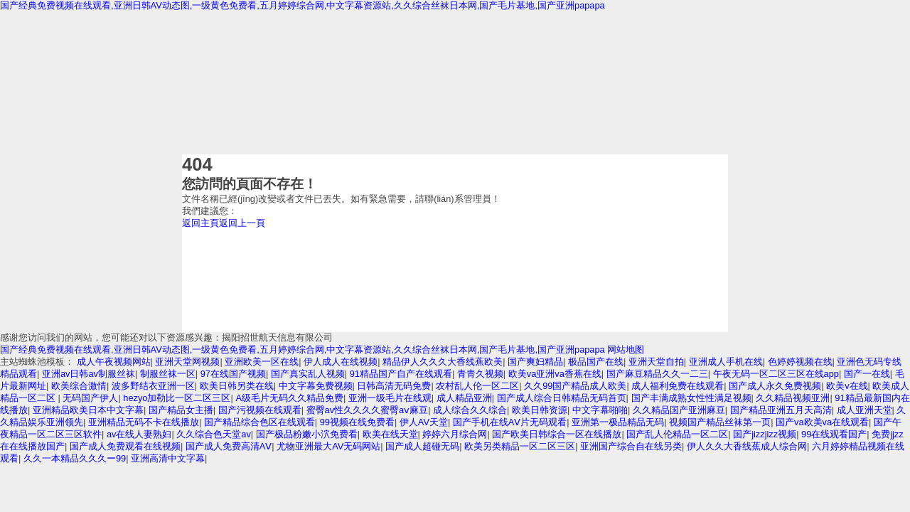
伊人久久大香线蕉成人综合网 (747, 446)
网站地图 (625, 349)
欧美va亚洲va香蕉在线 (554, 373)
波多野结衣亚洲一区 (153, 385)
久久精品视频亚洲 (793, 398)
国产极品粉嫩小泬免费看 (307, 434)
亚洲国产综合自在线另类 (631, 446)
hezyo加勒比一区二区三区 (176, 398)
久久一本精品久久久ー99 (74, 458)
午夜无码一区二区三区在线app (776, 373)
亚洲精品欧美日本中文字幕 (88, 410)
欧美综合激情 (79, 385)
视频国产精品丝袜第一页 (720, 422)
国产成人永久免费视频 (775, 385)
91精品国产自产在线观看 (401, 373)
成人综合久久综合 (470, 410)
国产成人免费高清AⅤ (229, 446)
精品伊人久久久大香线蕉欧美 (442, 361)
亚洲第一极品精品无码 (618, 422)
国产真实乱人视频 (308, 373)
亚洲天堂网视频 (187, 361)
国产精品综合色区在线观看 (259, 422)
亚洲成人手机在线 (726, 361)
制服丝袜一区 (168, 373)
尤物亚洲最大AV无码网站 (328, 446)
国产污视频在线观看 (259, 410)
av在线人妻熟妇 (139, 434)
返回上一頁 (242, 223)
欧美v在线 (846, 385)
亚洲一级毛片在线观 (390, 398)
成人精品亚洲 (464, 398)
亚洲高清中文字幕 (168, 458)
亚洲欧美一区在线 (262, 361)
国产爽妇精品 (535, 361)
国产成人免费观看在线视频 (125, 446)
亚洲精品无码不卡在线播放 (143, 422)
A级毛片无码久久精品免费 (289, 398)
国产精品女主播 (181, 410)
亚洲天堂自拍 (656, 361)
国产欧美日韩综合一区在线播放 (556, 434)
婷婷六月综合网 (454, 434)
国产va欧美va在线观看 (822, 422)
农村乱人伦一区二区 (477, 385)
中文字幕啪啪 (600, 410)
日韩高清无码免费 (394, 385)
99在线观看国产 (834, 434)
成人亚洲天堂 (864, 410)
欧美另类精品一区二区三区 (519, 446)
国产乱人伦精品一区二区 (677, 434)
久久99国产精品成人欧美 (575, 385)
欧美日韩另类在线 (237, 385)
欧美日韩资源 (539, 410)
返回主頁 (200, 223)
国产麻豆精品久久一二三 (657, 373)
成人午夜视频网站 (114, 361)
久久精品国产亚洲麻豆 (679, 410)
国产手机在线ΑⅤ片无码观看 (510, 422)
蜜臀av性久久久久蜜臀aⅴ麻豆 (367, 410)
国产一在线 (867, 373)
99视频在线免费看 (357, 422)
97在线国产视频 (233, 373)
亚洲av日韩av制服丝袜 (88, 373)
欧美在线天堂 (390, 434)
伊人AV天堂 (424, 422)
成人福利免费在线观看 (677, 385)
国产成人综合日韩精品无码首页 (561, 398)
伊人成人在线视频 (341, 361)
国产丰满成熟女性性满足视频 (691, 398)
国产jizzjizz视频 (764, 434)
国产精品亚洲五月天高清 (781, 410)
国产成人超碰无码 (422, 446)
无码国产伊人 (90, 398)
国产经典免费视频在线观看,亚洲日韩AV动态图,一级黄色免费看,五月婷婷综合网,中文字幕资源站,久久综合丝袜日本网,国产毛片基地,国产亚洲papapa (302, 5)
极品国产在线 (595, 361)
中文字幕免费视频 (316, 385)
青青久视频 (480, 373)
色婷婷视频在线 (800, 361)
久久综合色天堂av (213, 434)
